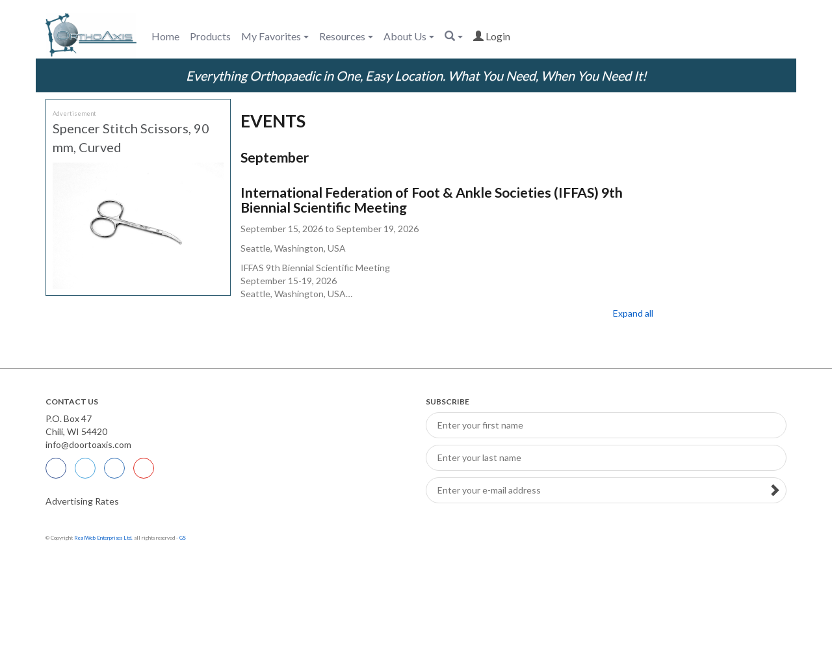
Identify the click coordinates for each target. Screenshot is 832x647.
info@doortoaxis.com (88, 444)
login (491, 36)
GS (182, 538)
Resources (346, 36)
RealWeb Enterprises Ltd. (103, 538)
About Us (409, 36)
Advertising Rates (82, 501)
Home (165, 36)
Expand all (633, 313)
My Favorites (275, 36)
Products (210, 36)
